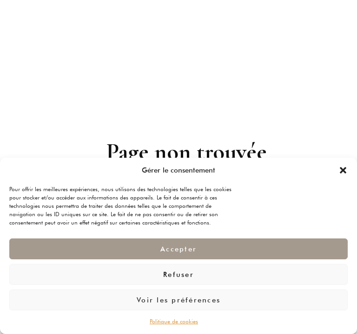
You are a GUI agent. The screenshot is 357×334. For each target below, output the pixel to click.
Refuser (178, 274)
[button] (343, 170)
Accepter (178, 249)
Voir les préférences (178, 300)
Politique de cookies (174, 321)
